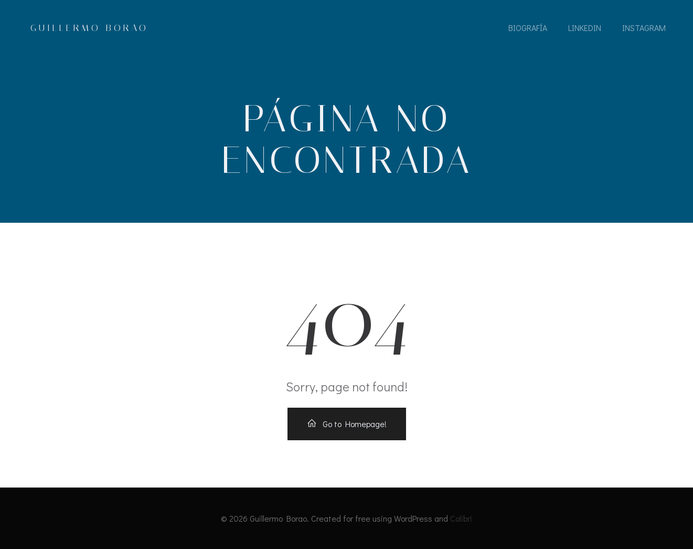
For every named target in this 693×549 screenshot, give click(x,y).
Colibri (461, 518)
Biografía (527, 27)
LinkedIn (584, 27)
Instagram (644, 27)
